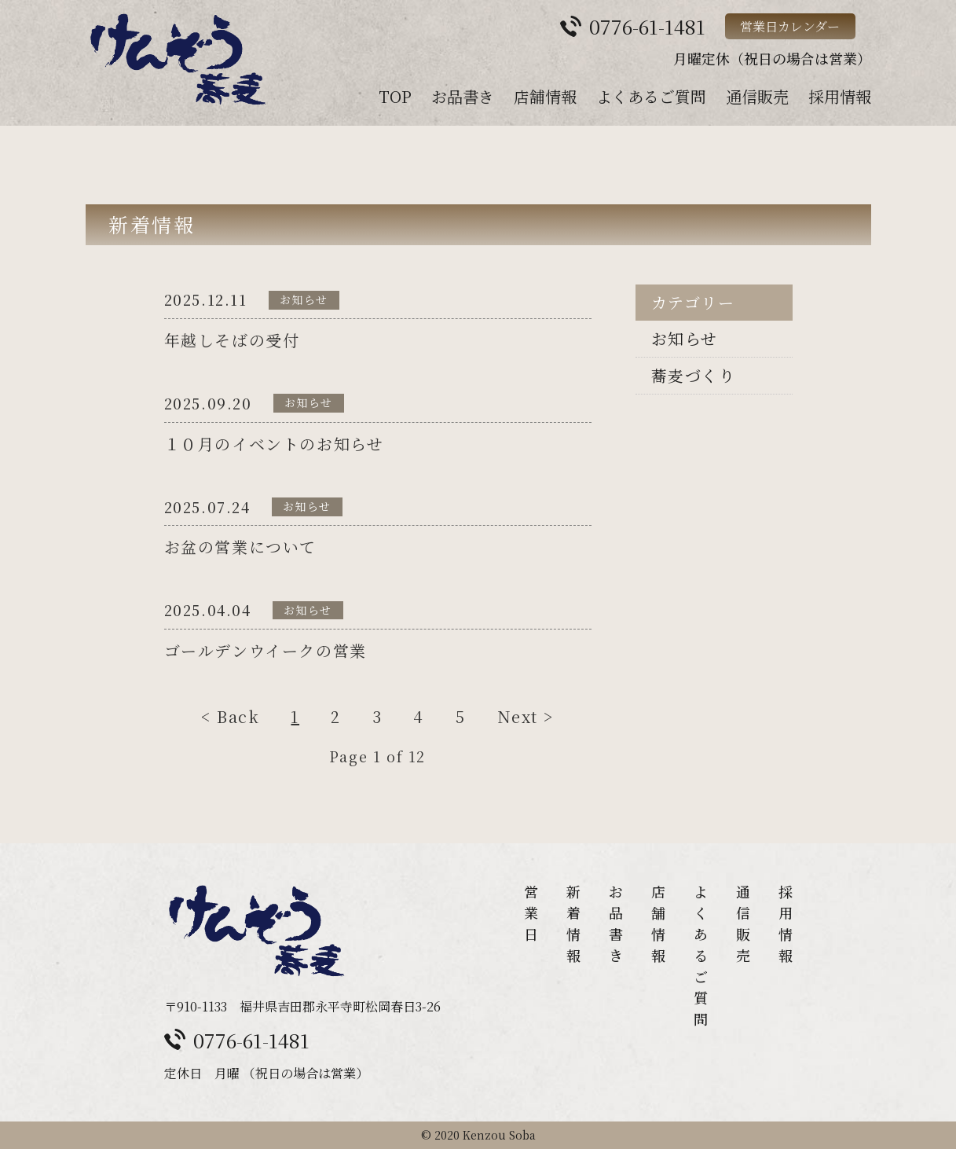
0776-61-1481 (251, 1040)
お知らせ (684, 338)
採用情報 (839, 96)
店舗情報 (545, 96)
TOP (395, 96)
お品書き (462, 96)
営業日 (531, 912)
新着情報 (573, 923)
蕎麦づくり (693, 375)
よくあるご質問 (651, 96)
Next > (526, 718)
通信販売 (757, 96)
